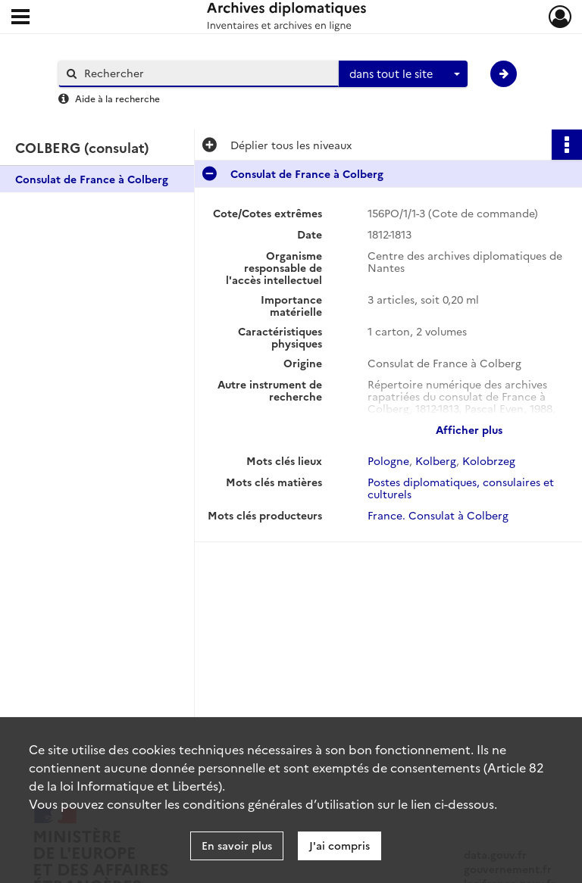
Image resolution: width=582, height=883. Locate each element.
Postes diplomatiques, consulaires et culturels (461, 487)
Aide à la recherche (117, 98)
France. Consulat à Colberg (438, 515)
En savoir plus (237, 845)
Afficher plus (469, 429)
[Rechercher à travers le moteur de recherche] (206, 73)
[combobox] (403, 74)
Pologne (388, 460)
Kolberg (435, 460)
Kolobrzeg (488, 460)
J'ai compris (339, 845)
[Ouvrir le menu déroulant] (20, 18)
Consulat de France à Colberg (91, 178)
